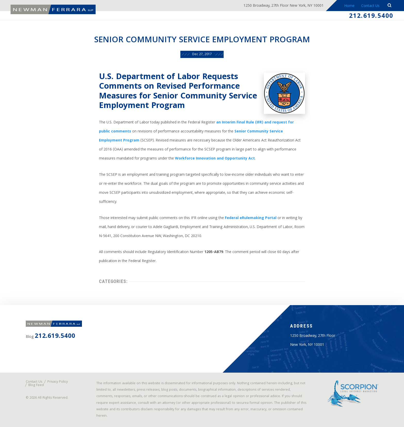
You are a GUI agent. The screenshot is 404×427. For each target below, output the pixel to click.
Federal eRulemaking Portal (250, 218)
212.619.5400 (371, 16)
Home (349, 6)
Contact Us (370, 6)
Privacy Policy (57, 382)
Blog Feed (36, 385)
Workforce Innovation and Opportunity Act (215, 159)
